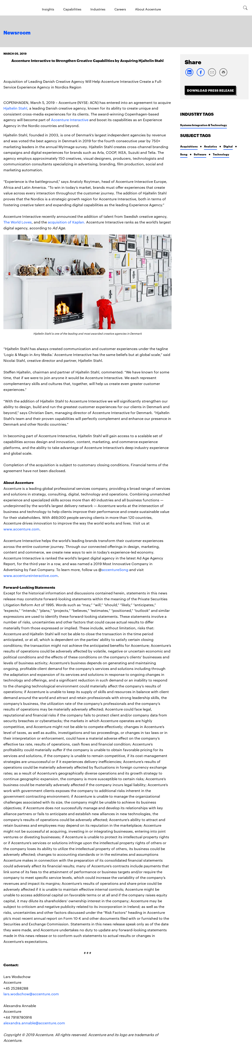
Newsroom (17, 32)
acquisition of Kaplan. (66, 222)
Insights (48, 9)
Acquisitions (189, 146)
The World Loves (17, 222)
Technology (221, 154)
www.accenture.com (21, 529)
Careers (120, 9)
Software (200, 154)
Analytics (210, 146)
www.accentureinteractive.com (30, 575)
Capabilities (72, 9)
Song (183, 154)
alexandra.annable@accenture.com (34, 1022)
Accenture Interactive (69, 119)
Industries (97, 9)
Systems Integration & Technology (203, 125)
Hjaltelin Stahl (15, 108)
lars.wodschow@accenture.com (31, 993)
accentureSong (115, 569)
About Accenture (148, 9)
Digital (228, 146)
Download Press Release (210, 90)
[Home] (14, 7)
